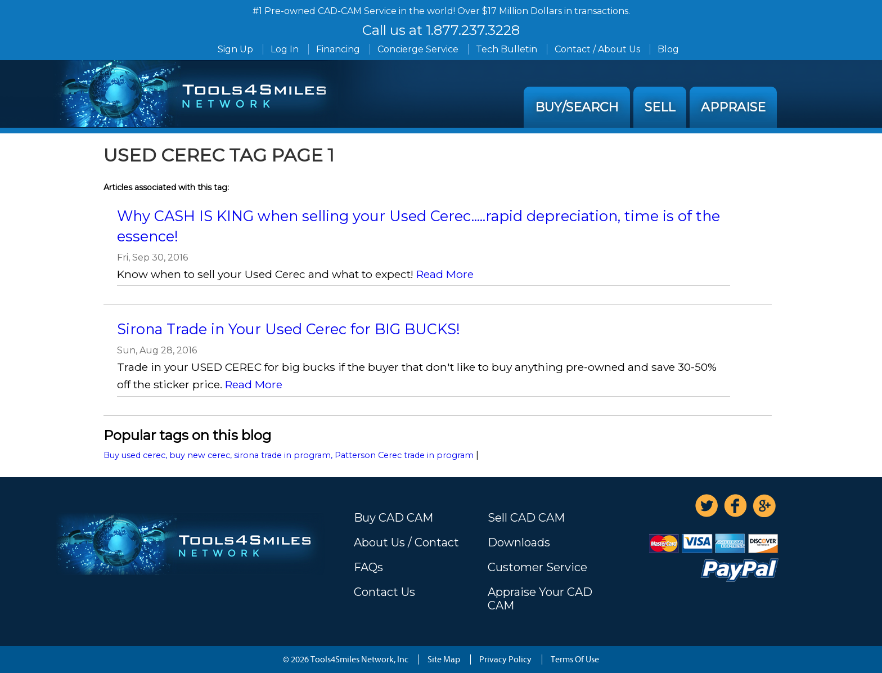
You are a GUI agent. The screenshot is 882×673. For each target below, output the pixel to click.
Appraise (733, 107)
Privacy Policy (505, 659)
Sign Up (235, 49)
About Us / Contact (406, 542)
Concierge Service (417, 49)
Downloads (519, 542)
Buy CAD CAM (393, 517)
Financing (338, 49)
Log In (285, 49)
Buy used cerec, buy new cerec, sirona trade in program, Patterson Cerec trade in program (289, 455)
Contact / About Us (597, 49)
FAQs (368, 567)
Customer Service (537, 567)
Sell (660, 107)
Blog (668, 49)
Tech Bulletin (506, 49)
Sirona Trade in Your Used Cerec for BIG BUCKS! (288, 329)
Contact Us (384, 592)
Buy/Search (577, 107)
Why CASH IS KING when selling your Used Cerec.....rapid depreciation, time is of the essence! (418, 226)
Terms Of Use (575, 659)
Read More (445, 274)
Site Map (444, 659)
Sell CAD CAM (526, 517)
